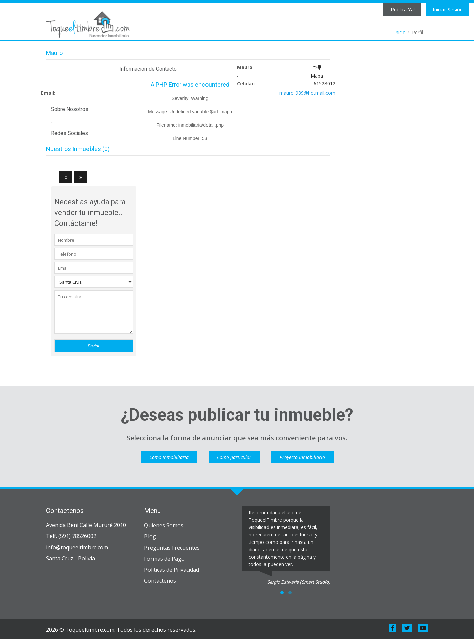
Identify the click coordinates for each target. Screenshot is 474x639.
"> (317, 72)
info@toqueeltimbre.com (77, 547)
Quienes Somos (163, 525)
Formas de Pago (164, 558)
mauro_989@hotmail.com (307, 93)
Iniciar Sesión (448, 9)
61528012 (324, 83)
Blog (150, 536)
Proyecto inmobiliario (302, 457)
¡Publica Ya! (402, 9)
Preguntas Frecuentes (172, 547)
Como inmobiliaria (169, 457)
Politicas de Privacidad (171, 569)
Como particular (234, 457)
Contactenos (160, 580)
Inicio (400, 32)
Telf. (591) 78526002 (71, 536)
